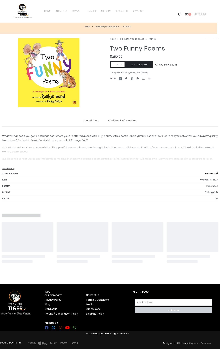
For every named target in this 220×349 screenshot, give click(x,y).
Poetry (127, 26)
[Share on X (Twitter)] (120, 78)
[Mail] (143, 78)
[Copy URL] (149, 78)
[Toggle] (8, 168)
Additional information (122, 120)
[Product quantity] (117, 64)
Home (87, 26)
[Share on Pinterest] (137, 78)
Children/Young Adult (107, 26)
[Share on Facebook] (126, 78)
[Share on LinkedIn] (131, 78)
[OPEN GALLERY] (48, 72)
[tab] (91, 120)
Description (91, 120)
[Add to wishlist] (166, 64)
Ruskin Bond (211, 173)
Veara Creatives (202, 343)
